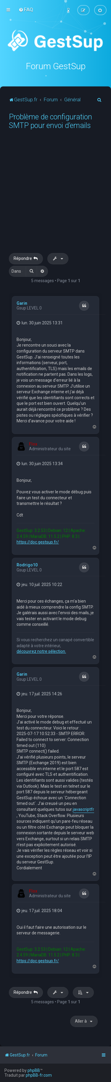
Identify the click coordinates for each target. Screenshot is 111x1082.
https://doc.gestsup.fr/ (38, 542)
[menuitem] (26, 9)
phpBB (34, 1070)
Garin (22, 303)
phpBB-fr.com (39, 1075)
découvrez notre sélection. (41, 651)
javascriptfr (83, 809)
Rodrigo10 (27, 565)
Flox (33, 444)
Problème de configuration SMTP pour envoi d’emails (50, 121)
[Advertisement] (55, 194)
